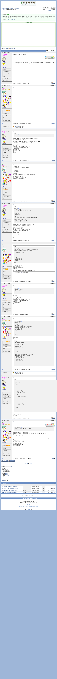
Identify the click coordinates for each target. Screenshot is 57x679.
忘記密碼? (49, 10)
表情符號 (6, 497)
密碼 (44, 9)
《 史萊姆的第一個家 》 (25, 521)
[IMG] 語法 (7, 498)
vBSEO (29, 532)
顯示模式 (52, 73)
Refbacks (3, 503)
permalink (53, 108)
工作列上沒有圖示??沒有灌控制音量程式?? (9, 513)
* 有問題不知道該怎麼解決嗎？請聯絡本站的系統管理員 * (28, 529)
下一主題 (30, 486)
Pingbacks (3, 502)
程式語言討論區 (16, 8)
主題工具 (48, 73)
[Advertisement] (16, 34)
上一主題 (26, 486)
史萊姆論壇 (5, 8)
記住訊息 (54, 7)
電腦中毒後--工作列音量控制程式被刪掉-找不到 (10, 509)
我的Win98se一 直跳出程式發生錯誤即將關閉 (10, 511)
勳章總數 (4, 88)
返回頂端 (35, 521)
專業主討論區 (10, 8)
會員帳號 (44, 7)
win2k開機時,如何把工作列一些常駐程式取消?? (10, 515)
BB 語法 (6, 496)
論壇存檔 (31, 521)
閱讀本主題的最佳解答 (17, 81)
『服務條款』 (28, 527)
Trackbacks (4, 500)
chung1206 (17, 149)
